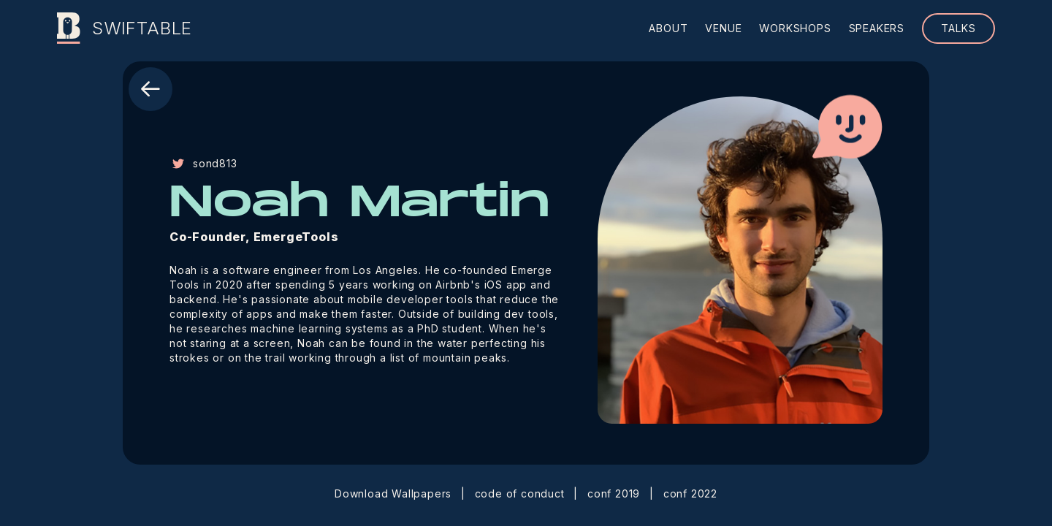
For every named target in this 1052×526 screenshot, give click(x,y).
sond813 (203, 163)
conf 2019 (613, 493)
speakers (876, 28)
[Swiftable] (68, 28)
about (668, 28)
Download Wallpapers (393, 493)
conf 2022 (690, 493)
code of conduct (520, 493)
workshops (795, 28)
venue (723, 28)
